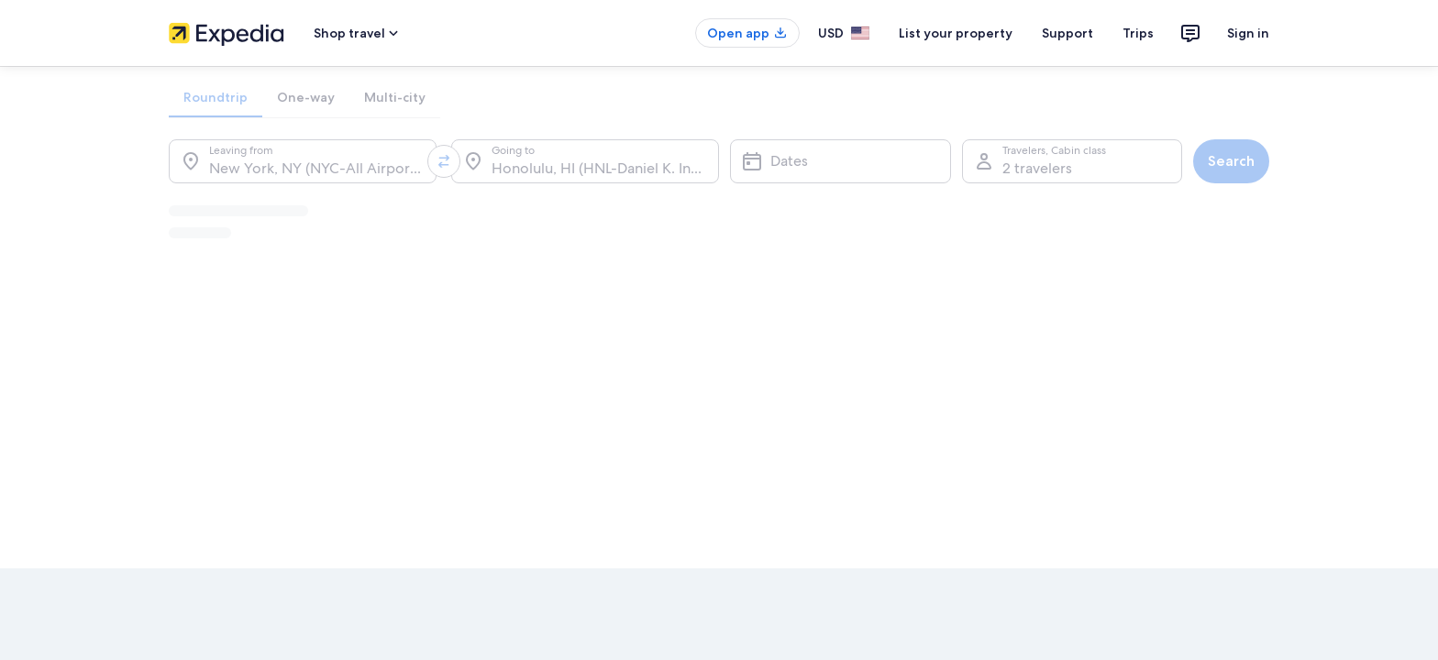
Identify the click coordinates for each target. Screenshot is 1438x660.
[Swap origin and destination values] (443, 161)
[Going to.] (585, 161)
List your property (955, 33)
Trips (1138, 33)
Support (1067, 33)
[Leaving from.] (303, 161)
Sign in (1248, 33)
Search (1231, 161)
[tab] (215, 97)
